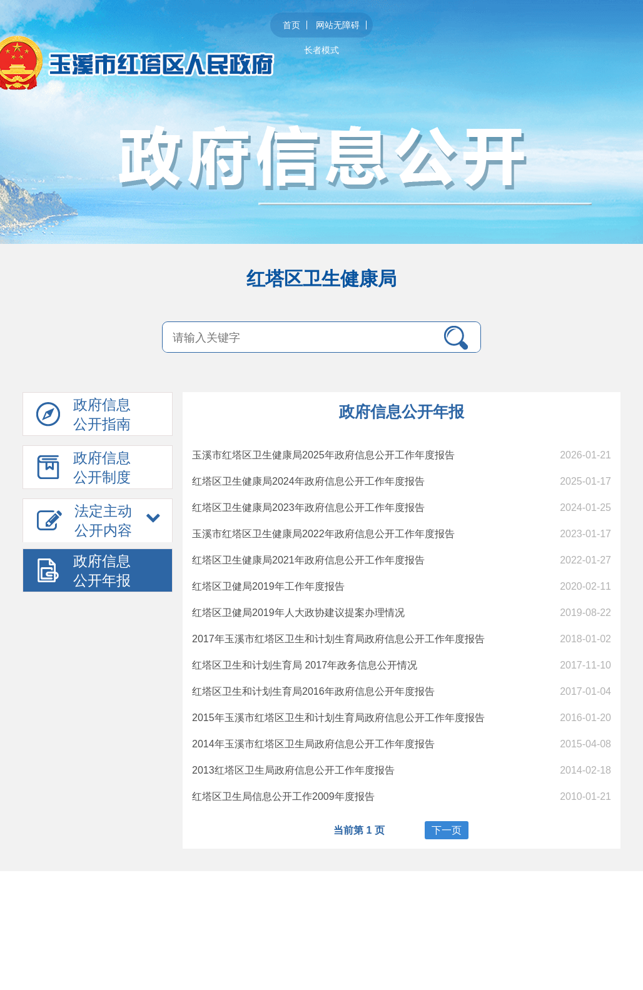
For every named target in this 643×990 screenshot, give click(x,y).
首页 (291, 25)
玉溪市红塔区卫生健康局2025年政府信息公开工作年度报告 (323, 455)
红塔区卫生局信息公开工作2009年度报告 (283, 796)
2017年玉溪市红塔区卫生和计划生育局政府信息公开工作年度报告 (338, 639)
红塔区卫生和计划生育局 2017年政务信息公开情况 (304, 665)
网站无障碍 (338, 25)
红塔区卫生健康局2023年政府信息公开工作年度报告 (308, 507)
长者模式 (321, 50)
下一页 (447, 830)
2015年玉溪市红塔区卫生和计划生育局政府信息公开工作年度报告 (338, 717)
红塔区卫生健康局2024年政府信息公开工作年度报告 (308, 481)
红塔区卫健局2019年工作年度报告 (268, 586)
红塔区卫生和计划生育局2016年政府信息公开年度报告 (313, 691)
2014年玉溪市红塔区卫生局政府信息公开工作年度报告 (313, 744)
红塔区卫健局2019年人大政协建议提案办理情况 (298, 612)
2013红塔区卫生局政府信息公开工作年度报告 (293, 770)
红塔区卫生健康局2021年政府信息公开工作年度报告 (308, 560)
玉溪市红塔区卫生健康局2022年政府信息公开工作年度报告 (323, 533)
